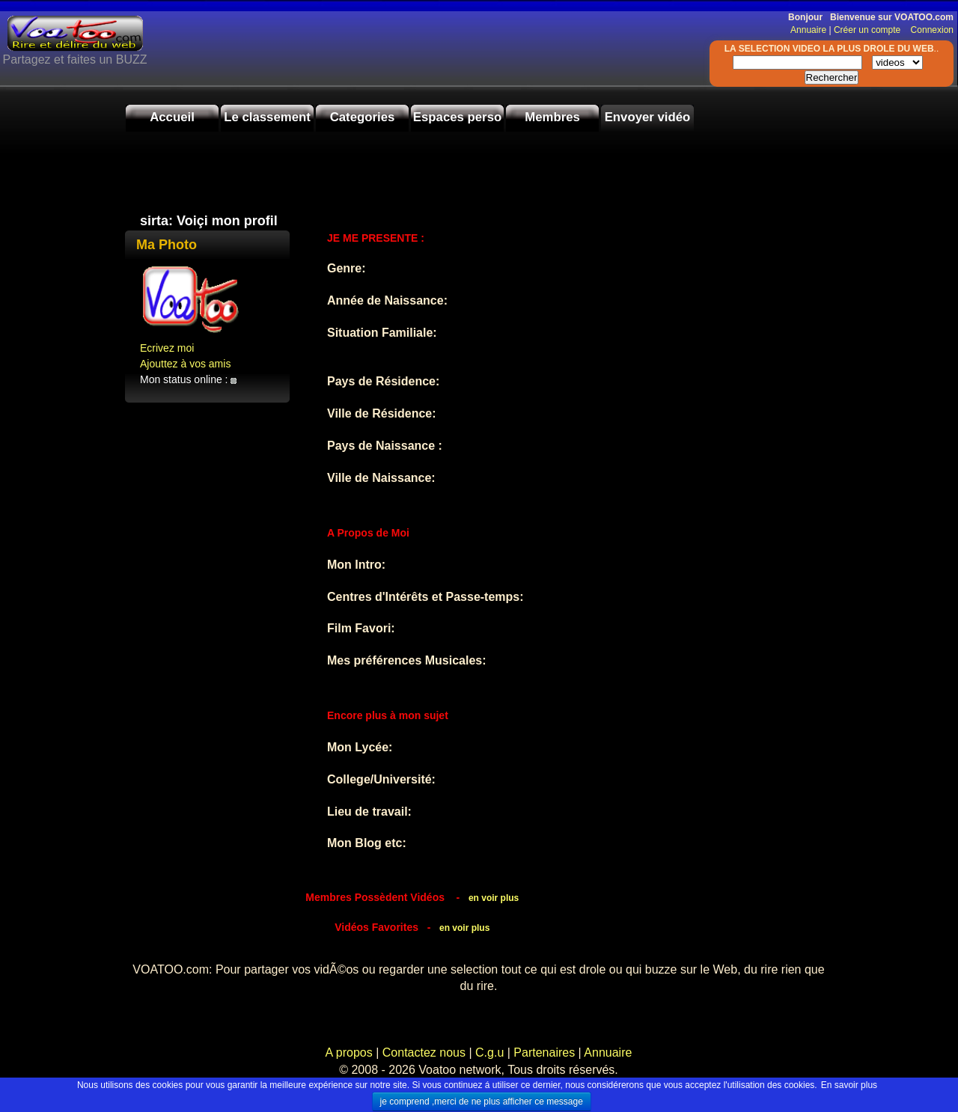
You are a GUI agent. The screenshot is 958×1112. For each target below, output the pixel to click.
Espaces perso (457, 117)
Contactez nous (424, 1052)
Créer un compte (868, 30)
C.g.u (489, 1052)
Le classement (267, 117)
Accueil (172, 117)
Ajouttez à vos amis (185, 364)
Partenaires (544, 1052)
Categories (362, 117)
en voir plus (494, 898)
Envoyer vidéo (648, 117)
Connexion (928, 30)
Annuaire (808, 30)
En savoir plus (849, 1085)
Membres (552, 117)
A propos (351, 1052)
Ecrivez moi (167, 348)
